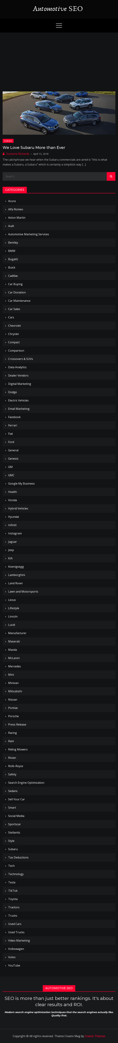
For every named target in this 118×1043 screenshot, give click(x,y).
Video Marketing (19, 940)
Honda (12, 500)
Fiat (10, 434)
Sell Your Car (16, 799)
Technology (16, 874)
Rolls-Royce (15, 766)
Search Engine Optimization (26, 783)
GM (10, 467)
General (13, 450)
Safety (12, 774)
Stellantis (14, 832)
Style (11, 841)
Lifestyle (13, 608)
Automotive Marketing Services (28, 234)
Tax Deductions (18, 857)
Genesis (13, 458)
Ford (11, 442)
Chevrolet (14, 326)
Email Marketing (19, 409)
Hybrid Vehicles (18, 508)
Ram (11, 741)
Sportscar (14, 824)
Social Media (16, 816)
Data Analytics (17, 367)
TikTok (13, 891)
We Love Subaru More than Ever (34, 147)
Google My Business (21, 483)
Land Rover (15, 583)
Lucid (11, 625)
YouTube (14, 965)
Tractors (13, 907)
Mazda (12, 650)
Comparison (16, 350)
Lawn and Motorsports (23, 591)
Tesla (11, 882)
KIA (10, 558)
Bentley (13, 242)
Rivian (12, 758)
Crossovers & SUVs (20, 359)
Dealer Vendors (18, 375)
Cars (11, 317)
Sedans (13, 791)
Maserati (14, 641)
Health (12, 492)
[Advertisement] (59, 58)
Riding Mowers (18, 749)
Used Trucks (16, 932)
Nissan (12, 699)
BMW (11, 251)
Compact (14, 342)
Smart (12, 807)
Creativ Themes (95, 1036)
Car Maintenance (19, 301)
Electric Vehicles (18, 400)
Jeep (11, 550)
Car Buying (15, 284)
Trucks (12, 915)
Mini (11, 675)
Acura (12, 201)
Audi (11, 226)
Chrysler (13, 334)
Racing (12, 733)
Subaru (8, 140)
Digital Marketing (19, 384)
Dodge (12, 392)
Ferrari (12, 425)
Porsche (13, 716)
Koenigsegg (16, 566)
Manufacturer (17, 633)
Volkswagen (16, 949)
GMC (11, 475)
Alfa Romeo (15, 209)
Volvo (11, 957)
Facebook (14, 417)
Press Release (17, 724)
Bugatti (13, 259)
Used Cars (14, 924)
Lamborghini (16, 575)
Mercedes (14, 666)
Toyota (13, 899)
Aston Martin (16, 218)
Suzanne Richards (17, 154)
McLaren (14, 658)
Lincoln (13, 616)
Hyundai (13, 517)
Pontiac (13, 708)
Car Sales (14, 309)
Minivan (13, 683)
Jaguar (12, 542)
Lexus (12, 600)
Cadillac (13, 276)
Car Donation (17, 292)
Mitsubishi (15, 691)
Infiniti (12, 525)
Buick (11, 267)
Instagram (15, 533)
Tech (11, 866)
